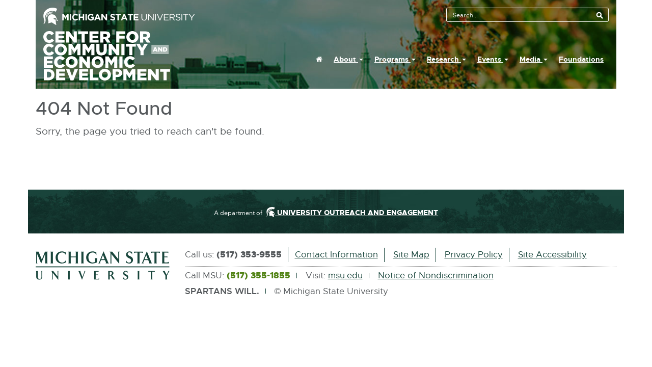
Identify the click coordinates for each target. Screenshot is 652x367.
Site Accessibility (552, 254)
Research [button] (446, 59)
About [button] (348, 59)
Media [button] (534, 59)
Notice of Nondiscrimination (436, 275)
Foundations (581, 59)
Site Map (411, 254)
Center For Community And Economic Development (118, 56)
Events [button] (492, 59)
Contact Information (336, 254)
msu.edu (345, 275)
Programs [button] (395, 59)
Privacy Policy (474, 254)
